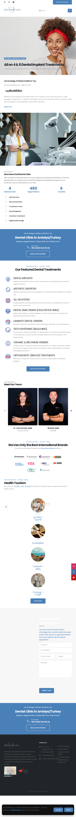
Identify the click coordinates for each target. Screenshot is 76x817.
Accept (58, 810)
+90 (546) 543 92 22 (40, 248)
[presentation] (54, 683)
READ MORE (38, 601)
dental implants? (52, 69)
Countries (61, 192)
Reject (68, 810)
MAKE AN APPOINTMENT (62, 2)
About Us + (8, 107)
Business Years (10, 192)
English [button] (42, 10)
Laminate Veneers (64, 757)
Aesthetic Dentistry (64, 746)
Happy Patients (33, 192)
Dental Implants (63, 749)
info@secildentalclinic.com (50, 759)
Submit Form (46, 690)
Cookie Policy (15, 810)
